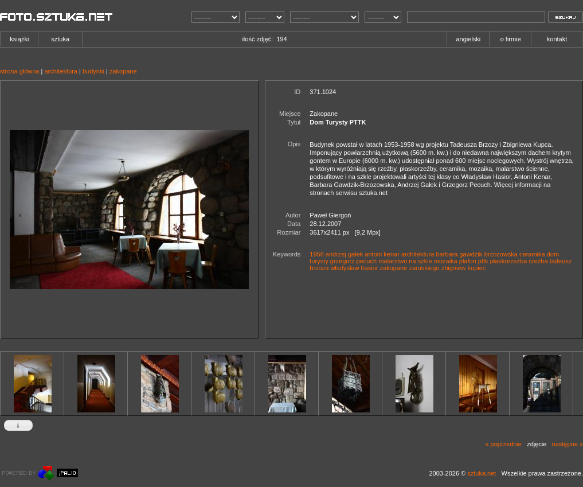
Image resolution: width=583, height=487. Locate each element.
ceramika (532, 254)
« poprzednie (503, 444)
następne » (567, 444)
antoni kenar (382, 254)
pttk (483, 261)
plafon (467, 261)
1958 (316, 254)
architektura (60, 71)
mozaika (445, 261)
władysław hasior (354, 267)
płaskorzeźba (508, 261)
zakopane (123, 71)
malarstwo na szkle (405, 261)
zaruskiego (424, 267)
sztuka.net (481, 473)
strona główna (20, 71)
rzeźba (538, 261)
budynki (93, 71)
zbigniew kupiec (463, 267)
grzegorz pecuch (353, 261)
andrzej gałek (344, 254)
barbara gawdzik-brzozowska (477, 254)
